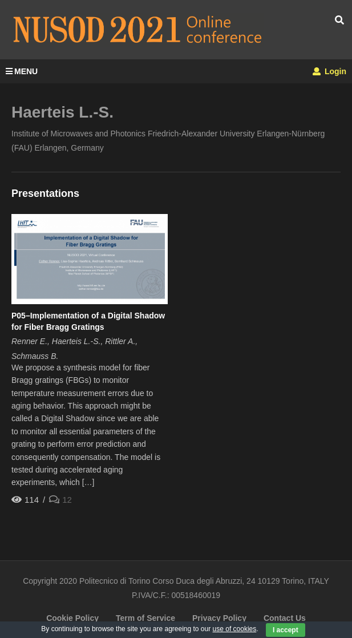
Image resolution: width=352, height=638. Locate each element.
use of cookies (235, 629)
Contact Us (285, 618)
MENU (22, 71)
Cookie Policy (72, 618)
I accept (285, 630)
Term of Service (145, 618)
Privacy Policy (219, 618)
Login (329, 71)
